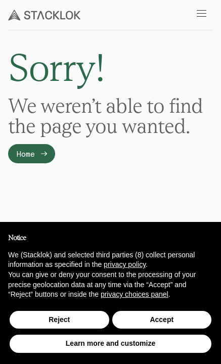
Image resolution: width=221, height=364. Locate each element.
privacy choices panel (134, 294)
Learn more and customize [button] (110, 343)
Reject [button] (59, 319)
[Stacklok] (44, 15)
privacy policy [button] (125, 264)
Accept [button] (161, 319)
